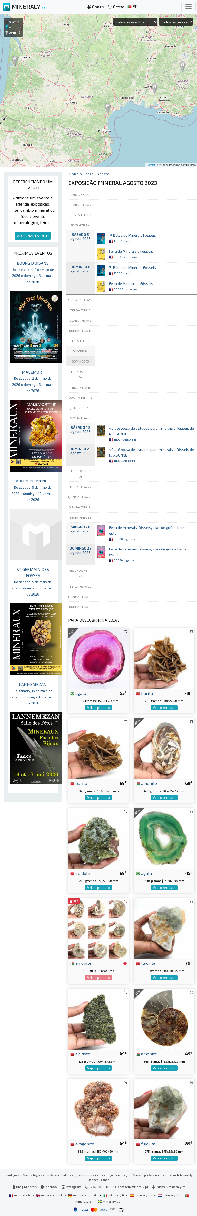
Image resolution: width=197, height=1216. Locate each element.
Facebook (49, 1187)
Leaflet (151, 164)
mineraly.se (109, 1201)
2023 (89, 174)
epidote (80, 873)
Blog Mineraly (24, 1187)
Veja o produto (98, 708)
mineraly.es (141, 1195)
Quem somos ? (85, 1175)
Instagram (71, 1187)
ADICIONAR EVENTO (32, 236)
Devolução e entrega (115, 1175)
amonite (146, 783)
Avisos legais (32, 1175)
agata (78, 693)
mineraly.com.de (83, 1195)
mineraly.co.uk (49, 1195)
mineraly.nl (169, 1195)
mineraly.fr (20, 1195)
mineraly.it (114, 1195)
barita (144, 693)
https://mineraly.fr (171, 1187)
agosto (103, 174)
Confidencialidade (58, 1175)
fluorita (145, 963)
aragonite (82, 1143)
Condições (12, 1175)
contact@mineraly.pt (133, 1187)
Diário (77, 174)
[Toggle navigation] (188, 7)
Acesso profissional (147, 1175)
